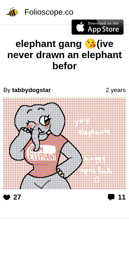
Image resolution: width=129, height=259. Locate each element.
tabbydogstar (31, 90)
